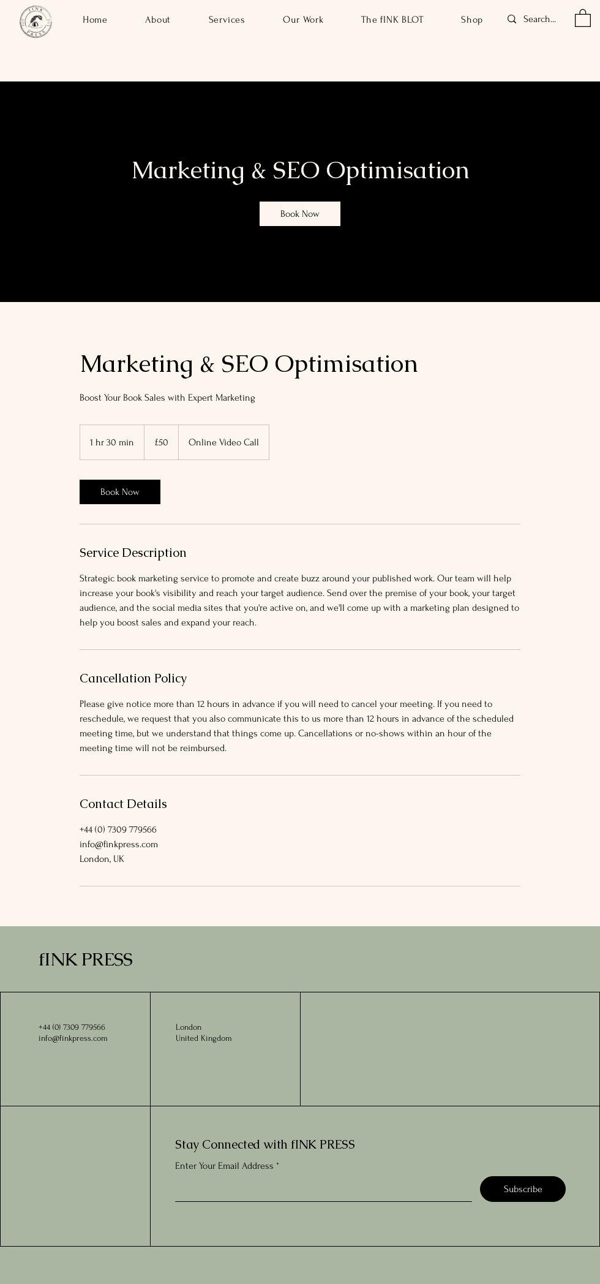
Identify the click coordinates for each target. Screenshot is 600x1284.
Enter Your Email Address (224, 1166)
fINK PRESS (85, 959)
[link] (300, 214)
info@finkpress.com (73, 1038)
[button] (583, 17)
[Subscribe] (523, 1189)
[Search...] (544, 19)
